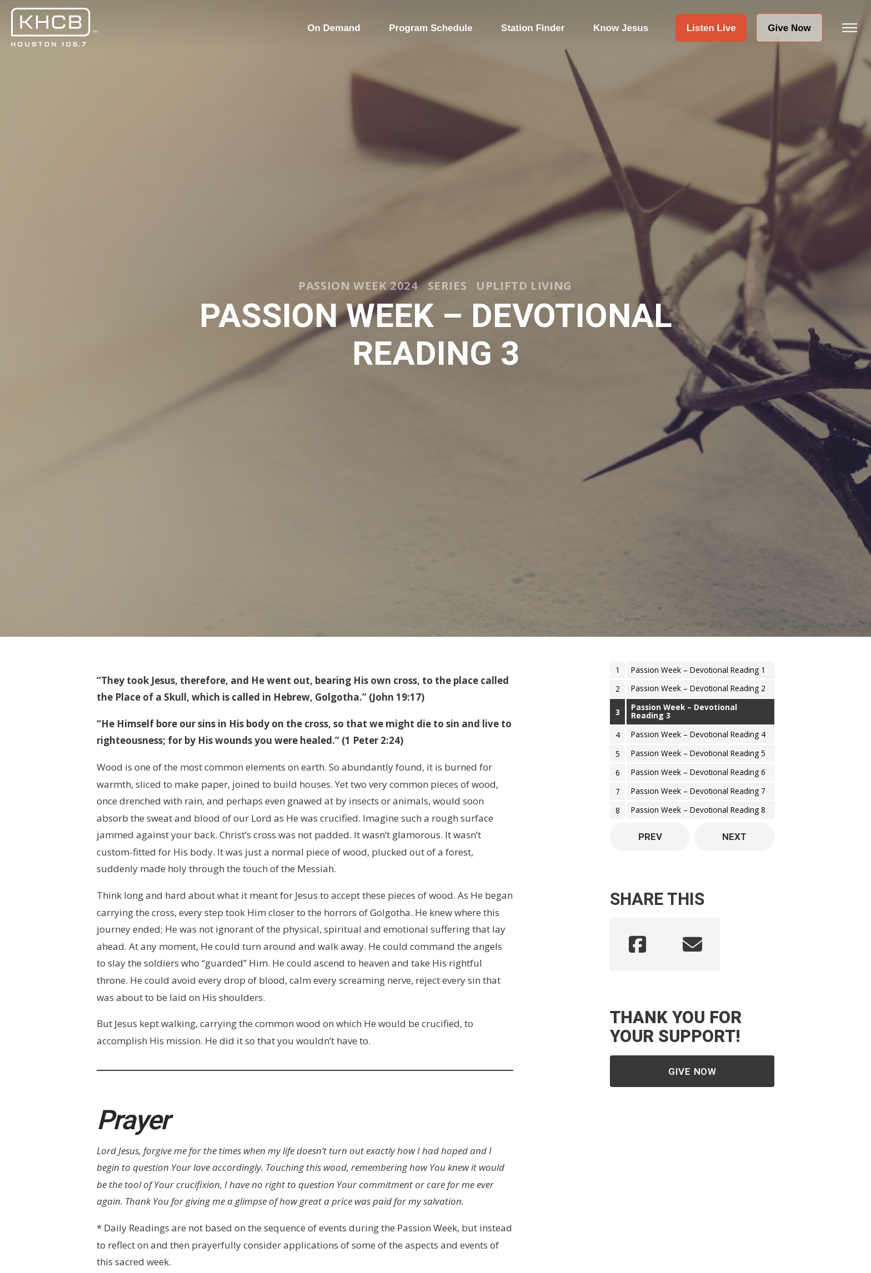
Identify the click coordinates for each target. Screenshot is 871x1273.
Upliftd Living (524, 285)
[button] (711, 28)
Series (447, 285)
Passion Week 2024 (358, 285)
